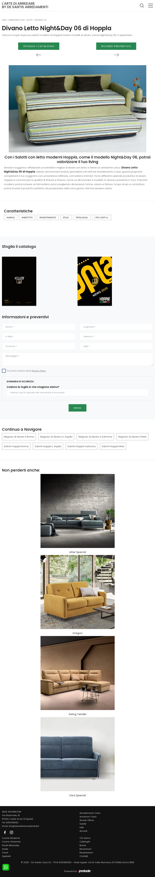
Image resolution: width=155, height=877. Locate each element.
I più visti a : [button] (102, 217)
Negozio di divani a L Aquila (56, 436)
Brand (83, 845)
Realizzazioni (86, 852)
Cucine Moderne (11, 838)
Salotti (30, 20)
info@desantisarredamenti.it (24, 826)
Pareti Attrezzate (10, 845)
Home (4, 20)
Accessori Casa (88, 816)
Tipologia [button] (82, 217)
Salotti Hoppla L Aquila (48, 446)
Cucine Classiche (11, 841)
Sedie (5, 849)
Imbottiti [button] (27, 217)
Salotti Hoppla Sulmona (81, 446)
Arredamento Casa (16, 20)
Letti (82, 827)
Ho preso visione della (26, 370)
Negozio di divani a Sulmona (95, 436)
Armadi (83, 831)
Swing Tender (77, 714)
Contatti (84, 856)
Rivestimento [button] (48, 217)
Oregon (77, 633)
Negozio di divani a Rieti (132, 436)
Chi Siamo (85, 838)
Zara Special (77, 795)
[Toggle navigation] (150, 5)
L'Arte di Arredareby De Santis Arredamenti (25, 5)
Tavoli (5, 852)
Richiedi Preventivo (116, 46)
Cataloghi (85, 841)
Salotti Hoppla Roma (16, 446)
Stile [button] (66, 217)
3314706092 (12, 822)
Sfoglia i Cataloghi (38, 46)
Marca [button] (11, 217)
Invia (77, 408)
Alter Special (77, 552)
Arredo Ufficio (87, 820)
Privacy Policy (39, 370)
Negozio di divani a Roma (19, 436)
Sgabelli (6, 856)
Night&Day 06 (40, 20)
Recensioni (85, 849)
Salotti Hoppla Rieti (113, 446)
